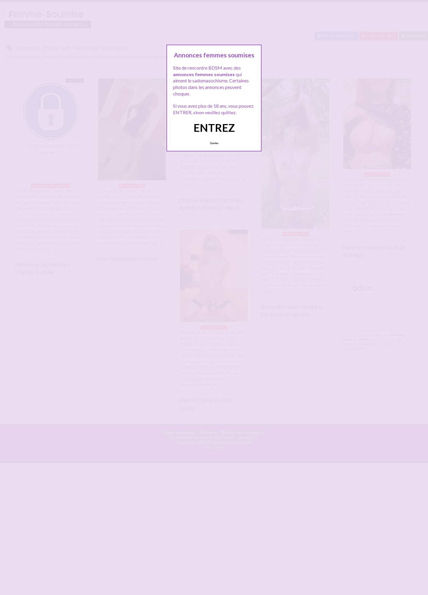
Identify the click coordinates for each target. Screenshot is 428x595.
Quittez (214, 143)
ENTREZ (214, 127)
